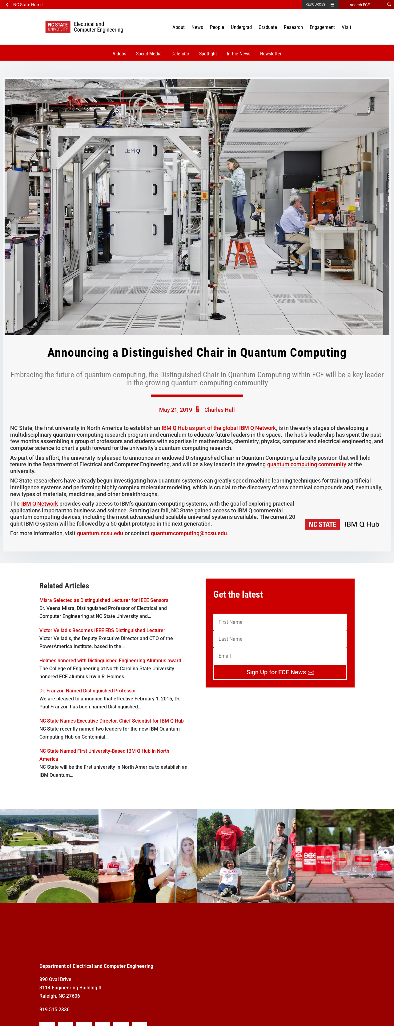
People (217, 27)
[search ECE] (362, 4)
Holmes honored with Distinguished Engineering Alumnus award (110, 660)
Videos (119, 54)
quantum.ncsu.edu (100, 533)
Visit (346, 27)
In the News (238, 54)
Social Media (149, 54)
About (178, 27)
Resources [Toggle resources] (315, 4)
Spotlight (208, 54)
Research (293, 27)
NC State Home (27, 4)
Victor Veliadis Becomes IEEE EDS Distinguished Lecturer (102, 630)
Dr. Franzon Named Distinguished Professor (87, 691)
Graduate (268, 27)
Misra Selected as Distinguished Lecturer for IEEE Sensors (103, 600)
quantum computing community (306, 464)
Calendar (180, 54)
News (197, 27)
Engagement (322, 27)
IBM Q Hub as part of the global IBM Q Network (219, 428)
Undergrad (241, 27)
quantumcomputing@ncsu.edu (189, 533)
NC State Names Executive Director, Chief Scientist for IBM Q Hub (111, 721)
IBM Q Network (39, 503)
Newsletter (271, 54)
